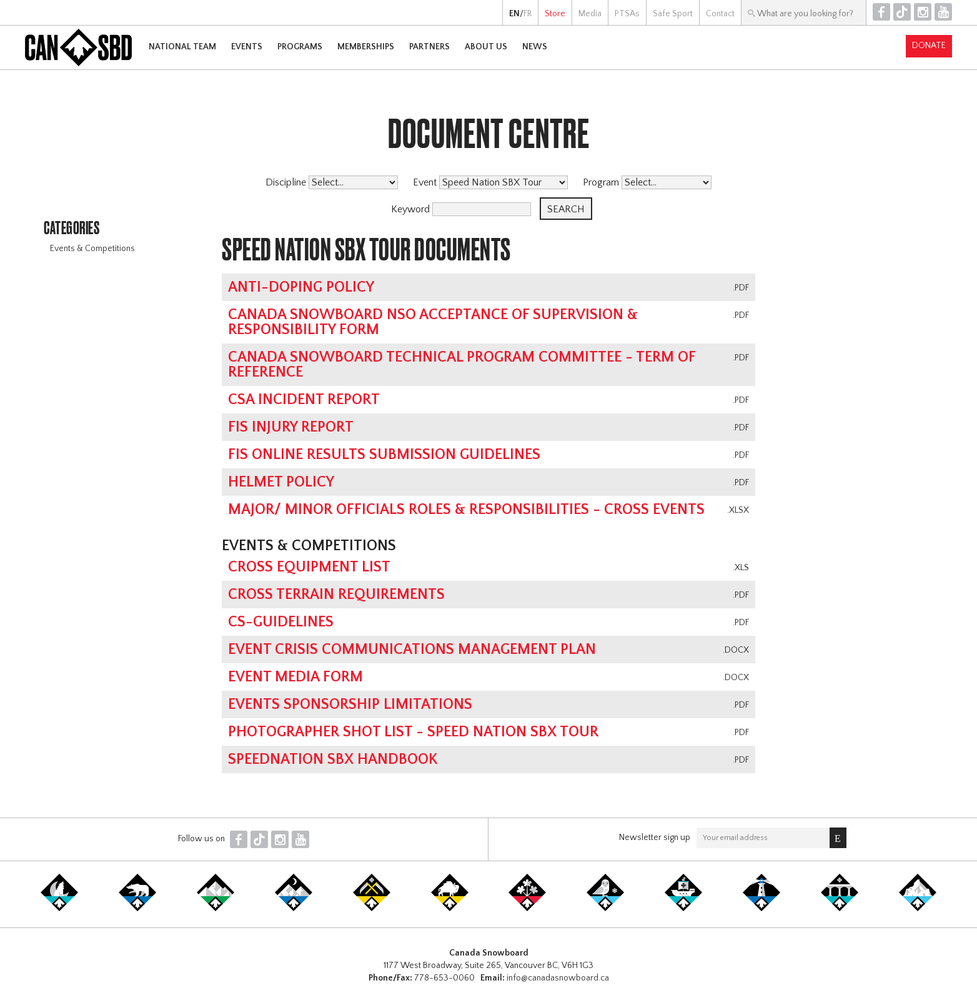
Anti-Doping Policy (301, 287)
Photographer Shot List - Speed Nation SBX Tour (413, 732)
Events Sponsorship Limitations (350, 704)
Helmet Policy (281, 482)
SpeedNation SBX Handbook (333, 759)
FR (527, 14)
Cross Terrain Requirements (336, 594)
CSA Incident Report (304, 400)
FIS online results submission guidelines (384, 455)
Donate (929, 46)
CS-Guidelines (281, 622)
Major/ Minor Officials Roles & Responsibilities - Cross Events (466, 510)
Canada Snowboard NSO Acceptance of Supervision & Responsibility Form (433, 322)
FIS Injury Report (291, 427)
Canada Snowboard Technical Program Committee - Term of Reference (461, 364)
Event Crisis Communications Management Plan (412, 649)
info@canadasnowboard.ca (558, 978)
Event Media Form (295, 677)
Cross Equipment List (309, 567)
